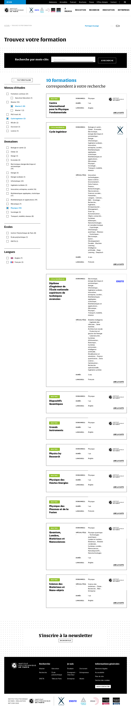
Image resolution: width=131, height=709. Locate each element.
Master (42, 669)
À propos (68, 10)
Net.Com (11, 704)
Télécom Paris (57, 679)
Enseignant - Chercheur (71, 674)
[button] (15, 2)
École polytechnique (57, 674)
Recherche (94, 11)
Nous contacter (103, 687)
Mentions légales (101, 669)
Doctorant (83, 669)
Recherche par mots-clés (32, 59)
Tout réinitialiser (24, 80)
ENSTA (41, 679)
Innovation (109, 11)
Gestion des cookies (102, 681)
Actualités (63, 2)
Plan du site (99, 677)
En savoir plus (65, 641)
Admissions (53, 2)
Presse (91, 2)
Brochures (82, 2)
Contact (113, 2)
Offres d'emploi (102, 2)
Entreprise (71, 679)
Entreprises (123, 11)
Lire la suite (118, 113)
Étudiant (70, 669)
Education (55, 669)
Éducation (80, 11)
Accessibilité (99, 673)
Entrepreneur (84, 673)
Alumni (81, 679)
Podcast (73, 2)
